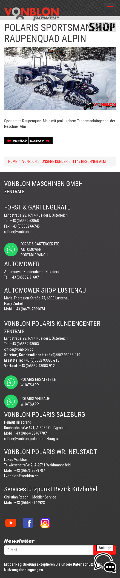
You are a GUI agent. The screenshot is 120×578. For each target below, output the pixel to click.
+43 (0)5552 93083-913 (41, 360)
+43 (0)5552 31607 (24, 277)
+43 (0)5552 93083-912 (37, 366)
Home (12, 161)
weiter (40, 140)
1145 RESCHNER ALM (89, 161)
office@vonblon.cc (18, 231)
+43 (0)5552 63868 (24, 221)
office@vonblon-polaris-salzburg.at (31, 439)
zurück (17, 140)
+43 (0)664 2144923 (29, 502)
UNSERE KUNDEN (55, 161)
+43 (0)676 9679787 (29, 470)
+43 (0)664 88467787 (30, 433)
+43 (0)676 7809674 (29, 309)
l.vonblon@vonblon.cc (21, 476)
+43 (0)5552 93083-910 (62, 355)
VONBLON (29, 161)
